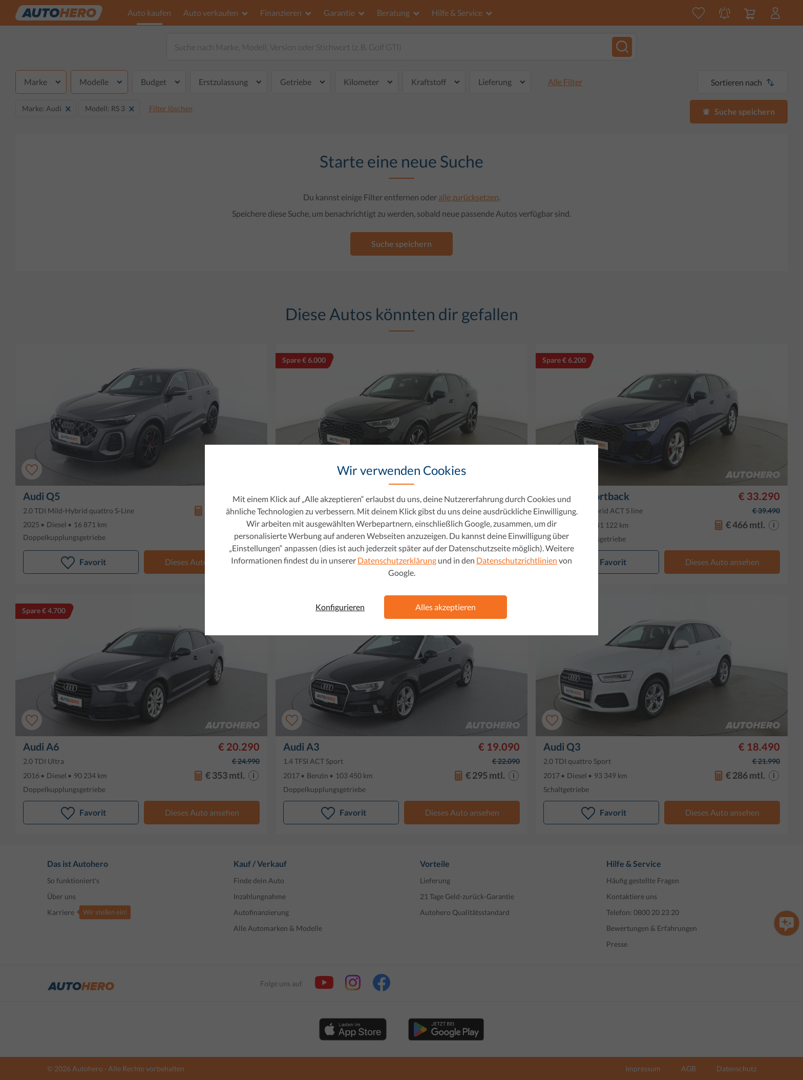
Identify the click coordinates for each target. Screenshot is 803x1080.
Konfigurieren (340, 607)
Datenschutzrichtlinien (516, 560)
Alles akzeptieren (445, 607)
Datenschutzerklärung (396, 560)
